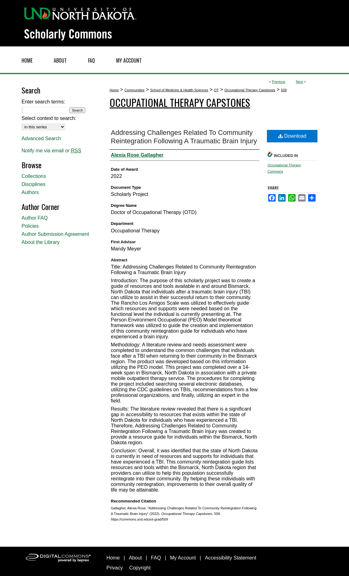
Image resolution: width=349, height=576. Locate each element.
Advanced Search (41, 138)
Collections (34, 176)
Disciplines (33, 184)
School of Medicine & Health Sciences (179, 90)
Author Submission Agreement (55, 234)
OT (216, 90)
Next (299, 81)
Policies (30, 226)
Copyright (139, 567)
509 (284, 90)
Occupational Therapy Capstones (249, 90)
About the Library (41, 242)
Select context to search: (49, 118)
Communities (135, 90)
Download (292, 136)
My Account (183, 557)
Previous (278, 81)
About (135, 557)
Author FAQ (35, 218)
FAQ (156, 557)
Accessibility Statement (230, 557)
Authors (30, 192)
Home (114, 90)
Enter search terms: (43, 101)
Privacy (114, 567)
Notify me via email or (51, 151)
